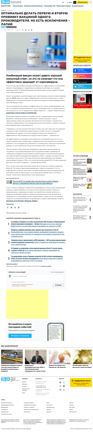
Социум (71, 402)
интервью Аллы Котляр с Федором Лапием (22, 201)
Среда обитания (50, 407)
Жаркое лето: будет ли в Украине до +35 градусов (79, 179)
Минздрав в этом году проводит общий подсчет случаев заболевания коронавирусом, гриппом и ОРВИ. (38, 224)
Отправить (58, 285)
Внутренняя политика (6, 402)
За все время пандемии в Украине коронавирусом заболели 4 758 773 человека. (37, 258)
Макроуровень (4, 407)
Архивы (24, 381)
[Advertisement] (27, 304)
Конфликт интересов (29, 407)
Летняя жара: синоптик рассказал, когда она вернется (80, 185)
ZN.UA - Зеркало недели (82, 105)
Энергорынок (4, 409)
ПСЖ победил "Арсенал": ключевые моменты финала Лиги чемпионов (80, 217)
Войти (70, 2)
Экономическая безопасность (31, 409)
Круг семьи (72, 407)
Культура (48, 411)
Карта (23, 392)
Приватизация (4, 411)
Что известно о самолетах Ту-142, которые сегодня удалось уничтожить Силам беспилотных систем (80, 208)
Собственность (73, 411)
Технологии (49, 405)
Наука (48, 402)
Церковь (48, 409)
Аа (74, 2)
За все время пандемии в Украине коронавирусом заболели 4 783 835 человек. (36, 250)
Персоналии (27, 411)
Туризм (71, 409)
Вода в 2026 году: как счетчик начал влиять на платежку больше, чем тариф (80, 200)
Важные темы (6, 6)
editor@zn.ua (44, 394)
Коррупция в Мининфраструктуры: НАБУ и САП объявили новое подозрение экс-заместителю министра (80, 171)
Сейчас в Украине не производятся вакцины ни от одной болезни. (38, 242)
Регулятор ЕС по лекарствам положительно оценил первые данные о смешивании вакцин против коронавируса (35, 182)
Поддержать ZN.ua (82, 2)
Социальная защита (29, 402)
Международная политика (7, 405)
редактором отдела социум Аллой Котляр (21, 113)
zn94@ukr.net (39, 391)
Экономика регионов (6, 414)
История (71, 405)
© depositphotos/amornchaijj (12, 71)
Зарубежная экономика (30, 405)
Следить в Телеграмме (20, 335)
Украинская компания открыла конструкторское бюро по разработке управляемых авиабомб (80, 162)
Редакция (24, 384)
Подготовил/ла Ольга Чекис (16, 213)
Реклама (24, 386)
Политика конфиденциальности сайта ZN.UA (81, 428)
